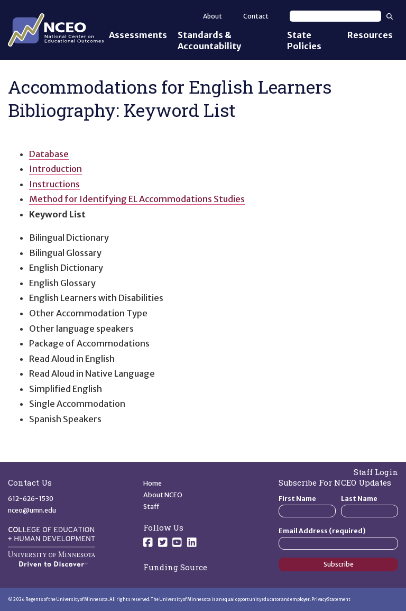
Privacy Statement (330, 599)
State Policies (304, 40)
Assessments (138, 35)
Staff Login (376, 472)
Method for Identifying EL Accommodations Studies (137, 199)
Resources (370, 35)
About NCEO (162, 495)
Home (152, 483)
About (212, 16)
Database (49, 154)
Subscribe (339, 564)
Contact (256, 16)
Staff (151, 506)
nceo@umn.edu (32, 510)
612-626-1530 (30, 499)
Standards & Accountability (209, 40)
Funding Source (175, 567)
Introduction (55, 168)
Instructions (54, 184)
